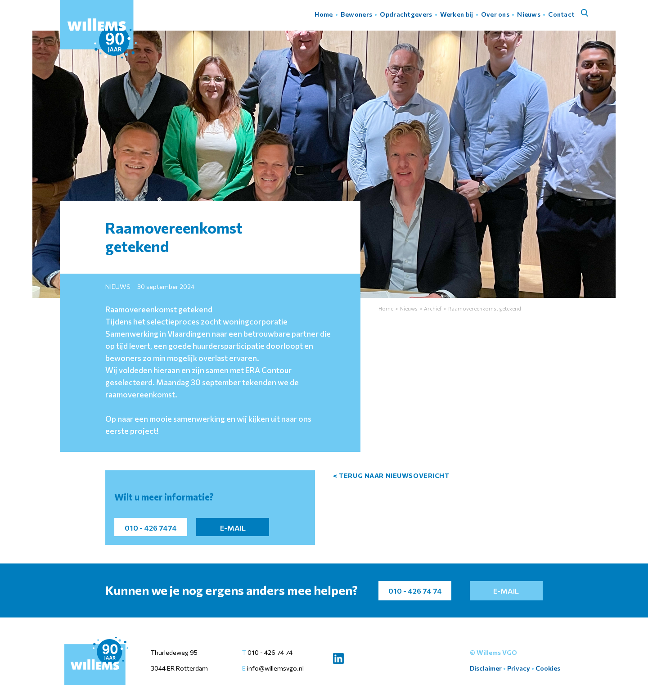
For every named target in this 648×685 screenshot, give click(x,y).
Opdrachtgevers (406, 14)
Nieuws (528, 14)
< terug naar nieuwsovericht (391, 475)
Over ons (495, 14)
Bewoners (356, 14)
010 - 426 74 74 (270, 652)
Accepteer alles (522, 662)
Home (324, 14)
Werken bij (456, 14)
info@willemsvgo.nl (275, 668)
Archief (432, 308)
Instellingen (581, 662)
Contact (561, 14)
